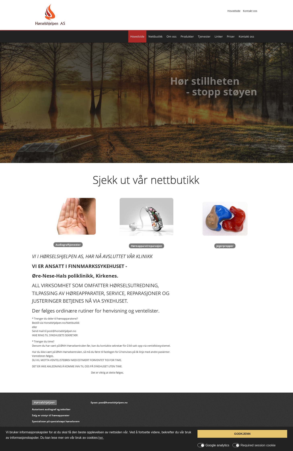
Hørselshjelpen (44, 402)
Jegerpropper (224, 246)
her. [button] (101, 437)
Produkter (187, 36)
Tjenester (204, 36)
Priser (231, 36)
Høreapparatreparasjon (146, 246)
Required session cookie (258, 445)
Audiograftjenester (68, 244)
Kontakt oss (250, 11)
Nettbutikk (155, 36)
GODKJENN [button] (242, 433)
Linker (219, 36)
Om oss (172, 36)
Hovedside (233, 11)
